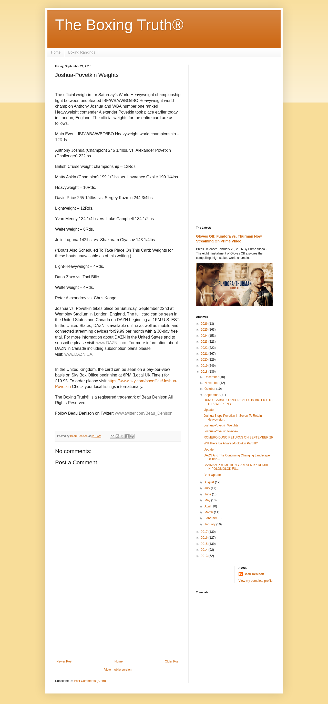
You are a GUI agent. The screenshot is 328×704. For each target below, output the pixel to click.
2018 (205, 371)
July (207, 488)
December (212, 377)
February (211, 518)
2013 (205, 556)
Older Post (172, 661)
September (212, 395)
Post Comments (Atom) (90, 681)
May (207, 500)
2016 (205, 537)
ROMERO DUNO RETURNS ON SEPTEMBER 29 (238, 437)
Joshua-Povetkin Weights (221, 425)
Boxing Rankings (81, 52)
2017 (205, 532)
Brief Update (212, 475)
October (210, 389)
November (212, 383)
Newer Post (64, 661)
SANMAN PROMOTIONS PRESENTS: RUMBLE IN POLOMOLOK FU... (237, 467)
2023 (205, 341)
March (209, 512)
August (209, 482)
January (210, 524)
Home (55, 52)
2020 (205, 359)
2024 (205, 336)
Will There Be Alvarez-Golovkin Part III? (231, 443)
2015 (205, 544)
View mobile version (118, 669)
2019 (205, 366)
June (208, 494)
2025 (205, 329)
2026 (205, 323)
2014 (205, 550)
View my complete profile (256, 581)
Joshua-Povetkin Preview (221, 431)
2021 (205, 353)
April (207, 506)
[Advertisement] (118, 617)
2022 (205, 348)
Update (209, 410)
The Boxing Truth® (119, 24)
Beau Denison (254, 574)
